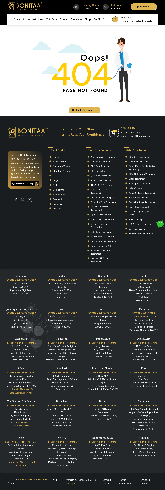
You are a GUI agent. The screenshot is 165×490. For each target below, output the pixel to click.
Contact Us (58, 189)
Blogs (88, 19)
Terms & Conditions (125, 481)
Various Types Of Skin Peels (140, 213)
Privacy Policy (145, 481)
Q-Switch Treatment (139, 161)
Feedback (99, 19)
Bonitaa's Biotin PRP (101, 246)
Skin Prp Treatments (139, 156)
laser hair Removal (139, 207)
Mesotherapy (135, 219)
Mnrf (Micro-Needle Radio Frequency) (142, 167)
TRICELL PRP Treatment (103, 185)
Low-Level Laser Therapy (103, 219)
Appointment (144, 6)
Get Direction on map (25, 184)
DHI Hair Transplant (101, 231)
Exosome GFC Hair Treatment (100, 260)
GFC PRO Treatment (101, 175)
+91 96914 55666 (130, 132)
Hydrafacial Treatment (140, 183)
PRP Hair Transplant (101, 166)
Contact (64, 19)
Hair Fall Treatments (101, 161)
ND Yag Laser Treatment (141, 224)
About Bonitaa (60, 161)
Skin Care (37, 19)
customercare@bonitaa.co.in (135, 136)
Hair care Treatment (63, 166)
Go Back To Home (85, 110)
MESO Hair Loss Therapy (103, 236)
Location (57, 208)
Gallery (56, 185)
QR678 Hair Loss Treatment (99, 191)
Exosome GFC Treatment (141, 233)
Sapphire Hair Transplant (104, 202)
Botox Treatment (137, 178)
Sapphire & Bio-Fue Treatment (100, 252)
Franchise (76, 19)
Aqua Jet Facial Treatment (142, 193)
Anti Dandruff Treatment (103, 156)
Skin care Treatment (63, 171)
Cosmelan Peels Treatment (142, 202)
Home (17, 19)
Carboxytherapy (137, 228)
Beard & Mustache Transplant (100, 208)
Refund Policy (107, 481)
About (26, 19)
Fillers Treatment (137, 188)
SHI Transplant (98, 171)
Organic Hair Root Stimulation (100, 225)
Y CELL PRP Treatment (102, 180)
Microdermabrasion (139, 197)
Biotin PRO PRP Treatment (104, 241)
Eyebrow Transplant (101, 214)
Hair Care (51, 19)
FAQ (55, 175)
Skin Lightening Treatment (142, 174)
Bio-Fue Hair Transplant (103, 197)
